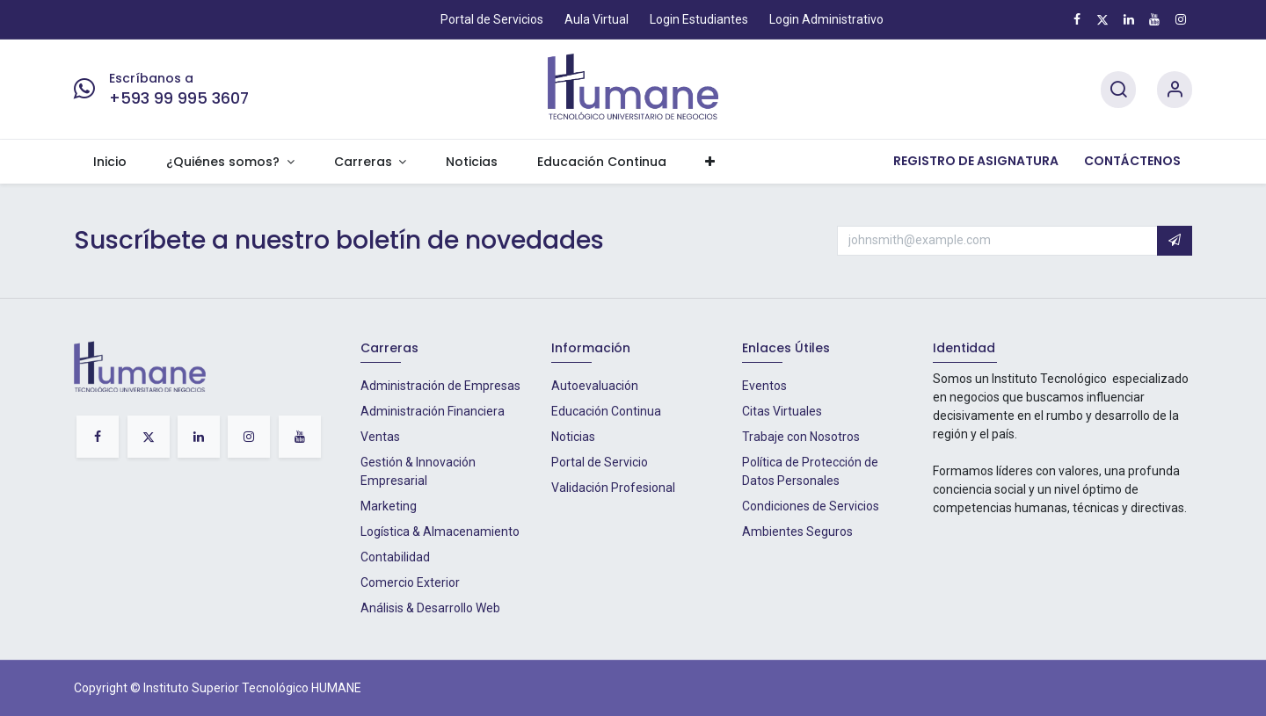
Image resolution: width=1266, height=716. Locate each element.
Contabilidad (395, 557)
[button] (1174, 241)
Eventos (764, 386)
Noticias (573, 437)
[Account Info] (1174, 90)
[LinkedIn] (1129, 19)
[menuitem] (110, 162)
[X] (1102, 19)
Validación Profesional (613, 488)
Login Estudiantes (699, 19)
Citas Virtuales (782, 411)
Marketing (388, 506)
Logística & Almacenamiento (440, 531)
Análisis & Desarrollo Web (430, 608)
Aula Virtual (596, 19)
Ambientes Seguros (797, 531)
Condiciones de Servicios (810, 506)
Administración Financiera (432, 411)
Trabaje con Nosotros (801, 437)
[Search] (1118, 90)
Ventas (380, 437)
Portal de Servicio (599, 462)
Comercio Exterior (410, 582)
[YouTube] (1154, 19)
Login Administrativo (826, 19)
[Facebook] (1077, 19)
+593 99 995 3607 (179, 98)
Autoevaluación (594, 386)
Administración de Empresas (440, 386)
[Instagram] (1181, 19)
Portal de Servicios (491, 19)
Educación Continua (606, 411)
